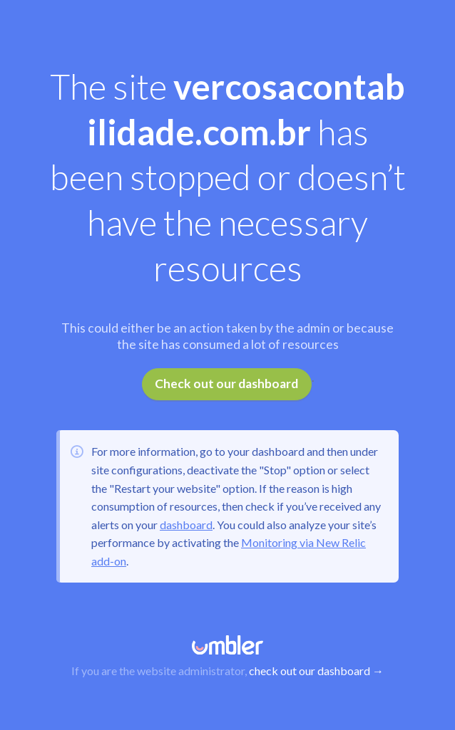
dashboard (186, 524)
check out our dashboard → (316, 670)
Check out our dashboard (226, 383)
